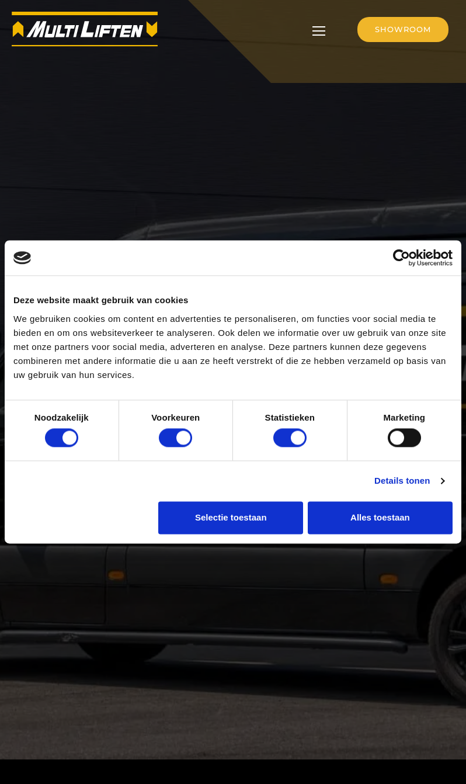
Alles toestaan (380, 517)
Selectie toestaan (231, 517)
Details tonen (402, 481)
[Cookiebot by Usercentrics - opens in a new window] (401, 257)
